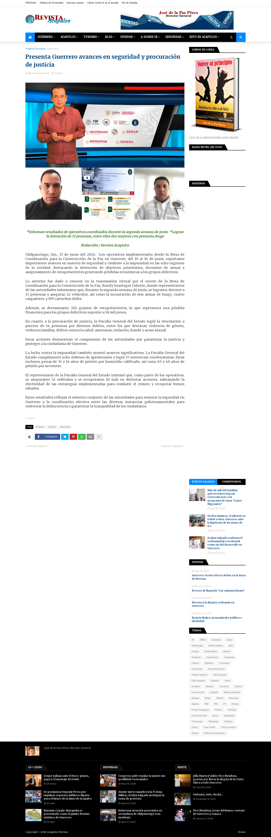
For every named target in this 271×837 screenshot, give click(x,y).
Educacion (197, 669)
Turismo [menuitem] (90, 37)
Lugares (214, 692)
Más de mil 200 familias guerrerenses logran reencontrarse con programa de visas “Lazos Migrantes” (224, 497)
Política (218, 709)
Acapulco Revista (57, 832)
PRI (215, 704)
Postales (232, 709)
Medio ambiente (232, 692)
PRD (207, 704)
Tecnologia (197, 721)
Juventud (224, 686)
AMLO (203, 639)
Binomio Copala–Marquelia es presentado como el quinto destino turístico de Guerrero (67, 814)
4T (193, 639)
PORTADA (30, 3)
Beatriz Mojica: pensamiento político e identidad (217, 619)
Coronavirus (212, 657)
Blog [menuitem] (108, 37)
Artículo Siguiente (172, 446)
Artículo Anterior (37, 446)
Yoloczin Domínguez (214, 733)
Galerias (215, 680)
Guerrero (53, 48)
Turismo (228, 721)
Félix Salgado (198, 680)
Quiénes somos (75, 3)
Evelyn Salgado (203, 482)
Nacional (233, 698)
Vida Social (209, 727)
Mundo (219, 698)
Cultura (195, 663)
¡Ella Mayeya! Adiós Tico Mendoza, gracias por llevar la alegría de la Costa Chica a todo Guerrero (218, 779)
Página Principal (35, 48)
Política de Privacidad (51, 3)
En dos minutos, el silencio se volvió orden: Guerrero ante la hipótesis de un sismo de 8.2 (226, 521)
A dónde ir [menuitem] (149, 37)
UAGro (195, 727)
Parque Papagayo (200, 709)
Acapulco (216, 639)
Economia (224, 663)
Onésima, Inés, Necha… (208, 794)
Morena (195, 698)
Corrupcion (229, 657)
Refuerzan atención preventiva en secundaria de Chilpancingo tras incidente (140, 814)
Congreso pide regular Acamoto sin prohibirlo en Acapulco (141, 777)
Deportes (209, 663)
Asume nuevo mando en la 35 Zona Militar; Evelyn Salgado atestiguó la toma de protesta (141, 795)
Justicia (52, 426)
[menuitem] (30, 37)
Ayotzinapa (197, 645)
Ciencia (226, 651)
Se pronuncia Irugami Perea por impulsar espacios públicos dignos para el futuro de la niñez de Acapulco (68, 795)
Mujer (208, 698)
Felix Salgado (219, 674)
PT (224, 704)
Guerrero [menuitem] (45, 37)
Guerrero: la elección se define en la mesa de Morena (219, 577)
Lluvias (238, 686)
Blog (231, 645)
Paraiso (235, 704)
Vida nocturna (228, 727)
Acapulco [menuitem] (68, 37)
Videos (195, 733)
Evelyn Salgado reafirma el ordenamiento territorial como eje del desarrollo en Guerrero (224, 543)
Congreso (196, 657)
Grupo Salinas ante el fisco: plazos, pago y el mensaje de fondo (66, 777)
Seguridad (65, 426)
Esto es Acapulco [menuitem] (203, 37)
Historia (209, 686)
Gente (227, 680)
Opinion (195, 704)
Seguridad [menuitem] (173, 37)
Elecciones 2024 (216, 669)
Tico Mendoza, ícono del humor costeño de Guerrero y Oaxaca (219, 812)
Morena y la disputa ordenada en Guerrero (213, 604)
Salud (215, 715)
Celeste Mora (210, 651)
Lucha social (198, 692)
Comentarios (231, 482)
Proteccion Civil (199, 715)
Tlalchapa (213, 721)
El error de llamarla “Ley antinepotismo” (218, 590)
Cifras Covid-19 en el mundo (102, 3)
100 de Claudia (129, 3)
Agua (229, 639)
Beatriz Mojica (216, 645)
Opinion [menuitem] (126, 37)
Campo (195, 651)
